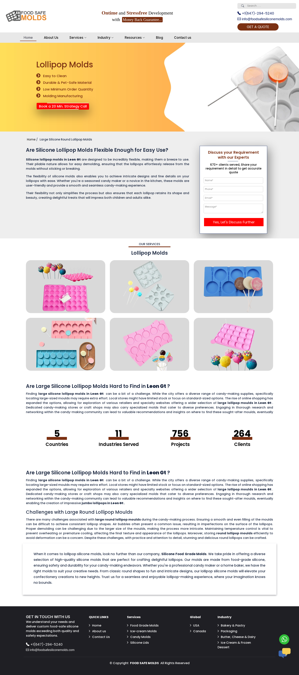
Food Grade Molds (143, 625)
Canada (198, 631)
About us (97, 631)
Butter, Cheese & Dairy (237, 637)
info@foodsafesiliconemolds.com (264, 19)
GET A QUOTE (258, 26)
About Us (51, 38)
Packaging (227, 631)
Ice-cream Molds (142, 631)
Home (28, 38)
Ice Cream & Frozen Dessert (234, 644)
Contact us (182, 38)
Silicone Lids (138, 642)
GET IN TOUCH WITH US (48, 616)
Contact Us (99, 637)
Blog (159, 38)
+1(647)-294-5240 (255, 13)
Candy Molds (139, 637)
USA (194, 625)
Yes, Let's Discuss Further (234, 222)
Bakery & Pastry (231, 625)
